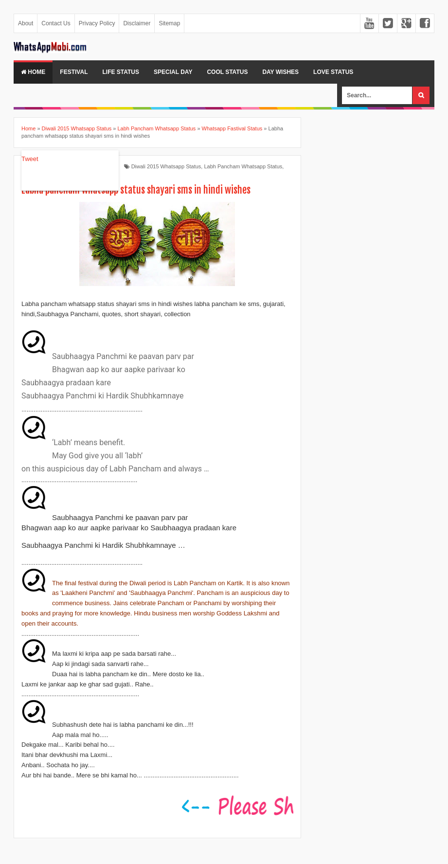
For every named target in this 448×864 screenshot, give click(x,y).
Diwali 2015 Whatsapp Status (166, 166)
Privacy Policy (97, 23)
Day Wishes (280, 72)
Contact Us (55, 23)
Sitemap (169, 23)
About (25, 23)
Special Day (173, 72)
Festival (74, 72)
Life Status (120, 72)
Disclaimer (136, 23)
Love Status (333, 72)
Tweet (29, 158)
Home (33, 72)
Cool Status (227, 72)
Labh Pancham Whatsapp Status (243, 166)
